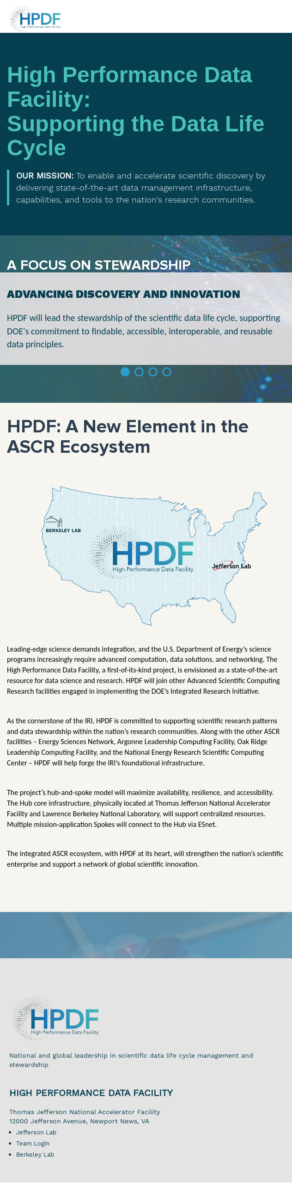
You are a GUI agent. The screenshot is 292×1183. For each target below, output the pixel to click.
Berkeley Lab (35, 1154)
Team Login (32, 1143)
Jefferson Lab (36, 1132)
